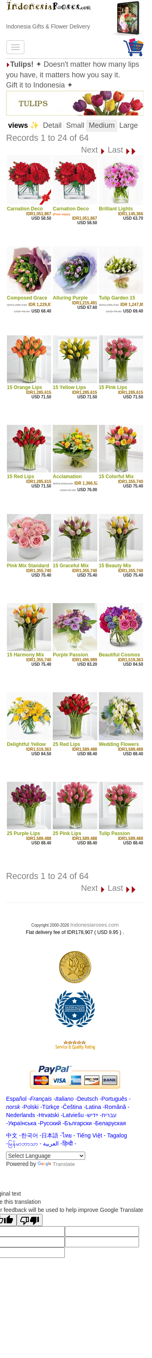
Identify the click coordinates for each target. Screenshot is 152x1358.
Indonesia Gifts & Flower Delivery (48, 26)
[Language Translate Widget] (45, 1156)
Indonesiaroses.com (94, 925)
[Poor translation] (30, 1220)
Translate (56, 1164)
